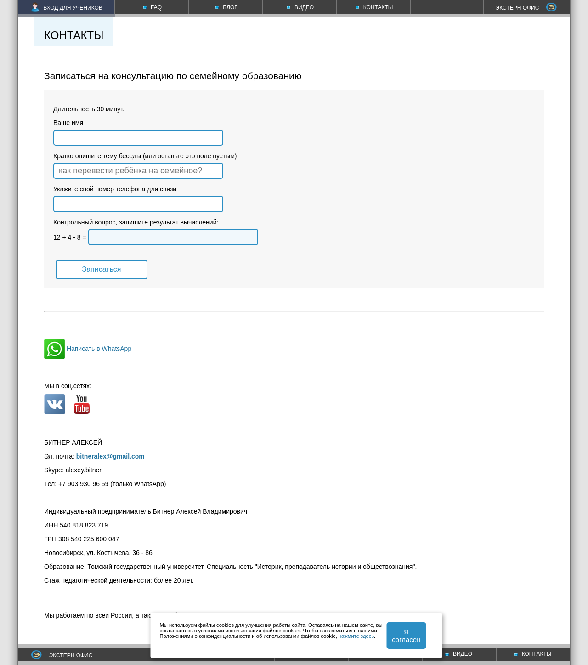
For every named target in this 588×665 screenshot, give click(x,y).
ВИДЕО (458, 654)
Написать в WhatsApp (87, 348)
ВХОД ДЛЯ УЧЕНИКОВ (66, 8)
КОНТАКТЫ (533, 654)
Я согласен (406, 635)
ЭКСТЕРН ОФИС (526, 8)
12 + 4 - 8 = (155, 237)
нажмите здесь (356, 636)
